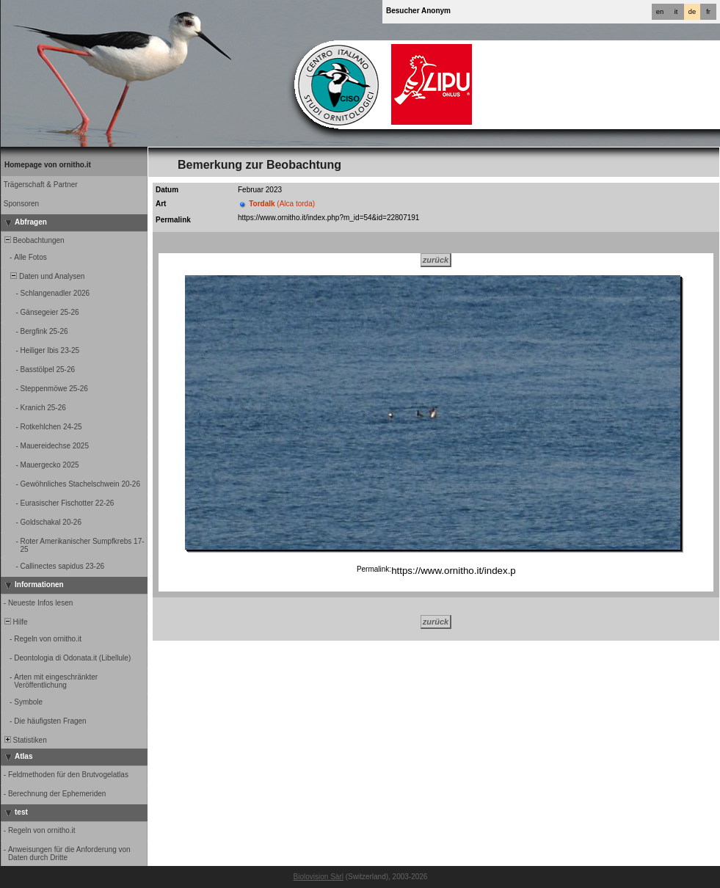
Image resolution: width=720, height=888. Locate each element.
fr (708, 11)
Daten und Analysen (43, 276)
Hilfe (15, 622)
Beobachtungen (33, 240)
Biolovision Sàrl (318, 877)
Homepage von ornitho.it (47, 165)
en (659, 11)
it (676, 11)
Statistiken (24, 740)
